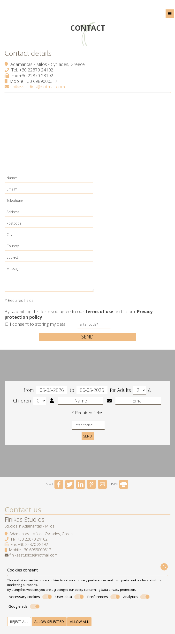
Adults (131, 391)
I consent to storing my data (35, 323)
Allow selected (49, 621)
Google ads (24, 606)
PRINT (119, 487)
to (88, 392)
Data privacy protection (118, 589)
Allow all (79, 621)
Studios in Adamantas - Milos (30, 529)
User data (69, 596)
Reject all (19, 621)
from (45, 392)
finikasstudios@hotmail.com (35, 86)
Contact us (23, 513)
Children (29, 402)
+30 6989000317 (41, 81)
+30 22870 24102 (36, 69)
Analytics (136, 596)
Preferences (103, 596)
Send (88, 336)
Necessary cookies (30, 596)
